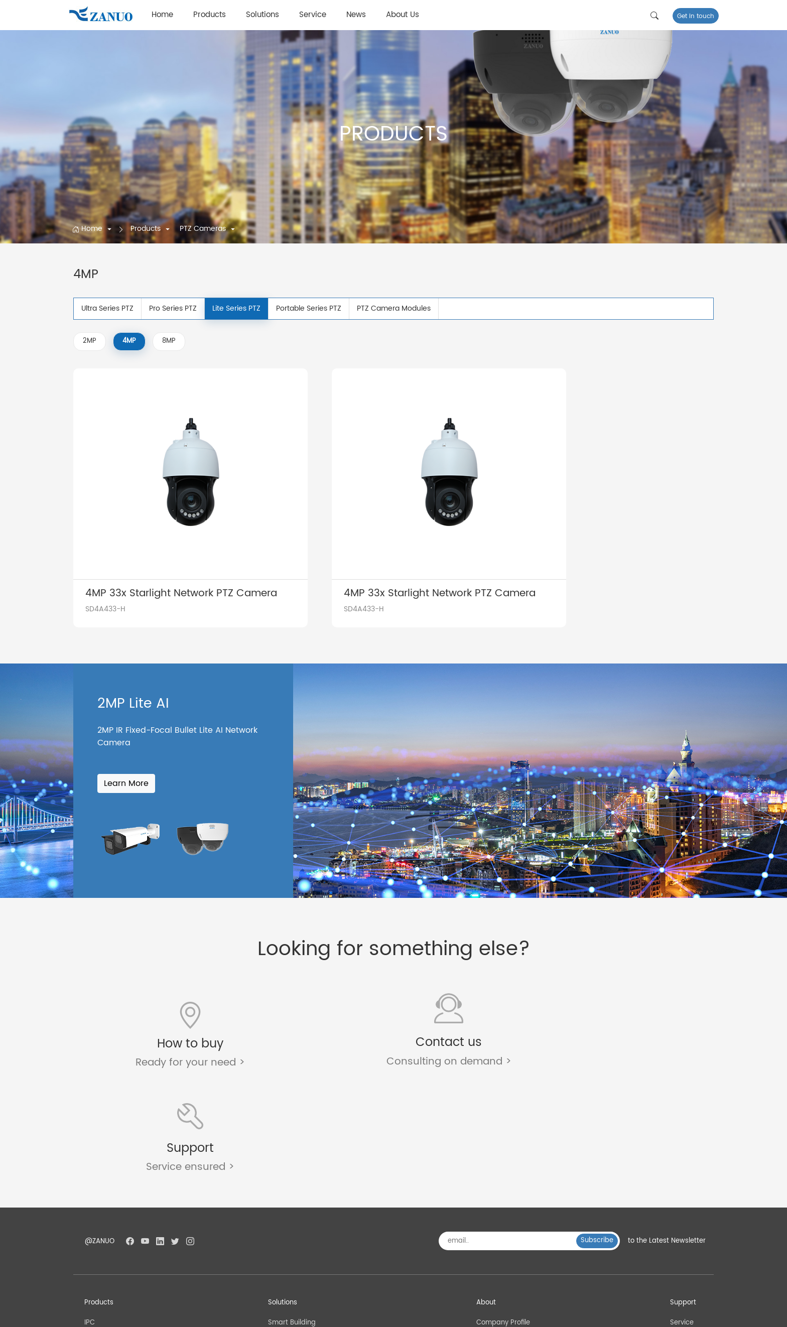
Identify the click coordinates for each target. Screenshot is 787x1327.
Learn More (126, 750)
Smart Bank (287, 1213)
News (356, 15)
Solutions (262, 15)
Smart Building (292, 1186)
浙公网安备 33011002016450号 (274, 1313)
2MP (89, 341)
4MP (129, 341)
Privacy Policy (692, 1313)
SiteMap (602, 1313)
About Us (402, 15)
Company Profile (503, 1186)
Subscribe (597, 1104)
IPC (90, 1186)
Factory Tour (496, 1200)
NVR (91, 1213)
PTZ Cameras (204, 228)
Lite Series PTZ (236, 308)
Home (162, 15)
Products (209, 15)
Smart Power (289, 1226)
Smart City (285, 1200)
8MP (169, 341)
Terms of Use (642, 1313)
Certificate (493, 1226)
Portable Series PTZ (308, 308)
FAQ (675, 1200)
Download (685, 1213)
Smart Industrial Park (302, 1239)
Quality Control (500, 1213)
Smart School (290, 1252)
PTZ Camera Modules (394, 308)
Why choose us (501, 1239)
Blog (676, 1226)
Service (312, 15)
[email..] (511, 1105)
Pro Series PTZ (173, 308)
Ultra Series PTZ (107, 308)
